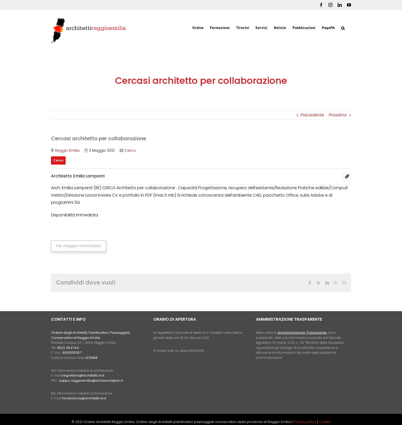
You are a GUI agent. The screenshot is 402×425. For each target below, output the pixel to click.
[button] (343, 28)
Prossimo (338, 115)
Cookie (325, 421)
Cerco (130, 150)
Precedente (312, 115)
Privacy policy (305, 421)
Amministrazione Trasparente (302, 332)
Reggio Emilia (67, 150)
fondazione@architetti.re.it (84, 398)
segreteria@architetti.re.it (83, 375)
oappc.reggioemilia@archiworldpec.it (91, 380)
